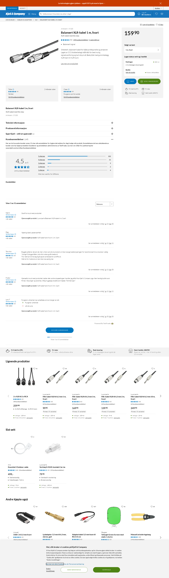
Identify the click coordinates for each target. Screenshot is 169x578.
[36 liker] (123, 506)
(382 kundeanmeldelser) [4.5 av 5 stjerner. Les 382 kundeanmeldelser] (20, 539)
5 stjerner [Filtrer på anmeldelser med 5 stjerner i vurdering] (41, 156)
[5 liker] (153, 368)
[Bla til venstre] (8, 396)
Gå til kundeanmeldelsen (16, 97)
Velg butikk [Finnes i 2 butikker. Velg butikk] (23, 487)
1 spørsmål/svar (94, 40)
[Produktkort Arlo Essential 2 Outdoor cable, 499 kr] (21, 448)
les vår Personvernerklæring (74, 564)
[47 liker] (159, 24)
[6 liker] (94, 368)
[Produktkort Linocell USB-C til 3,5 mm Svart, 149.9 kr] (25, 517)
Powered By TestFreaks (104, 323)
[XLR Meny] (39, 20)
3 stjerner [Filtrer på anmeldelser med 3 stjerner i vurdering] (41, 163)
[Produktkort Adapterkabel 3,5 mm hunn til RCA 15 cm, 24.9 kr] (84, 517)
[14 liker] (35, 506)
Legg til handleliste (147, 25)
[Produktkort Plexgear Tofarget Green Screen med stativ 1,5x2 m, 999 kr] (113, 517)
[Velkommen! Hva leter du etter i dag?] (88, 14)
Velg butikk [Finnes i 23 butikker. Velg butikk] (88, 418)
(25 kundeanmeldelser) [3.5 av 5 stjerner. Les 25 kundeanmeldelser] (57, 470)
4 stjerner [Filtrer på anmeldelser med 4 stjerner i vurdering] (41, 160)
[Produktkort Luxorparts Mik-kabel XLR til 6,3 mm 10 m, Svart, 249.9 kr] (143, 379)
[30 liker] (65, 368)
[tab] (12, 8)
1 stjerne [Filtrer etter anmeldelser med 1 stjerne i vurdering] (41, 170)
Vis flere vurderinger (59, 330)
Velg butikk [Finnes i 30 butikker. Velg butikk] (29, 418)
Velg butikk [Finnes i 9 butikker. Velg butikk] (117, 418)
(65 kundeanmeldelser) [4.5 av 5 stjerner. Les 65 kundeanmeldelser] (49, 404)
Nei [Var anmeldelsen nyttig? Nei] (110, 224)
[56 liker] (35, 368)
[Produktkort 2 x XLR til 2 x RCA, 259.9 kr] (25, 379)
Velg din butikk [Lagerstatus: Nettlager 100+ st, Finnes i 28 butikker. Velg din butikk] (130, 72)
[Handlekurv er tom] (162, 13)
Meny (32, 14)
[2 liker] (32, 436)
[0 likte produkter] (156, 13)
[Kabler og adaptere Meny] (33, 20)
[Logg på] (144, 13)
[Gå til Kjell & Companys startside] (16, 14)
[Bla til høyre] (160, 396)
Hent (130, 81)
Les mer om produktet (69, 63)
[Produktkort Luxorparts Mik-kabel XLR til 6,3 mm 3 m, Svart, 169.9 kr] (84, 379)
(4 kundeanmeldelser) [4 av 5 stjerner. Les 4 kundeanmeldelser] (25, 470)
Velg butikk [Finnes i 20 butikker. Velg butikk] (59, 418)
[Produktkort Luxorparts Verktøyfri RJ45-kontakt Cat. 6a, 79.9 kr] (53, 448)
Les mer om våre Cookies (55, 564)
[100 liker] (64, 506)
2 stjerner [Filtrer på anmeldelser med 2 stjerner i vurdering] (41, 167)
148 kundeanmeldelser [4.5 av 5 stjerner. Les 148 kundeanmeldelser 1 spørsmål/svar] (80, 40)
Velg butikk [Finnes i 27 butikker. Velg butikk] (56, 487)
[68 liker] (153, 506)
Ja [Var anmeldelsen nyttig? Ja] (105, 224)
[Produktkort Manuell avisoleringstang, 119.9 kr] (143, 517)
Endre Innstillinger (50, 570)
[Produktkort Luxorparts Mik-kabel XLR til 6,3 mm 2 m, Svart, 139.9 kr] (113, 379)
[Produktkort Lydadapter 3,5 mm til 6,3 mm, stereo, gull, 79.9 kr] (55, 517)
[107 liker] (93, 506)
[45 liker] (64, 436)
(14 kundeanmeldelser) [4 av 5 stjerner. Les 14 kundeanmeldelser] (137, 539)
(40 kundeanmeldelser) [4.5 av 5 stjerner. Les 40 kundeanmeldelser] (20, 401)
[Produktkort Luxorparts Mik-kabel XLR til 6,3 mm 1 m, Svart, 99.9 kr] (55, 379)
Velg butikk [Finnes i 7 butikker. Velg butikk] (146, 418)
